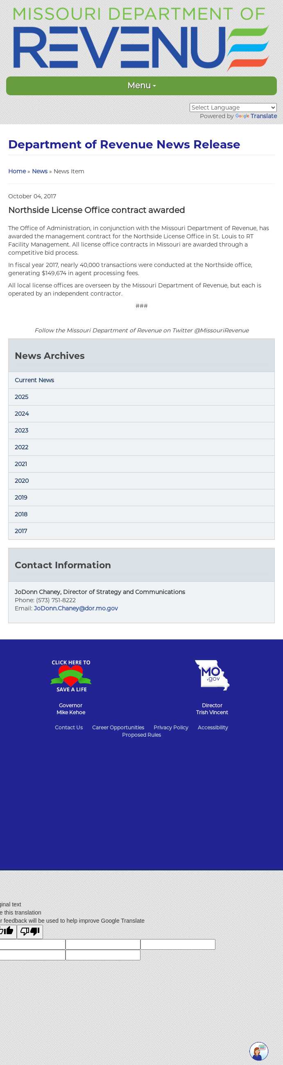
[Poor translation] (30, 932)
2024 (22, 413)
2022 (21, 447)
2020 (22, 480)
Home (17, 171)
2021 (21, 464)
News (40, 171)
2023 (21, 430)
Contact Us (69, 727)
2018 (21, 514)
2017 (21, 531)
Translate (256, 116)
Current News (34, 380)
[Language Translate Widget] (233, 107)
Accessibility (213, 727)
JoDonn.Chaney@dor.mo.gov (76, 608)
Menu (141, 85)
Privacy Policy (171, 727)
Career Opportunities (118, 727)
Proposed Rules (141, 735)
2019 (21, 497)
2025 (21, 397)
